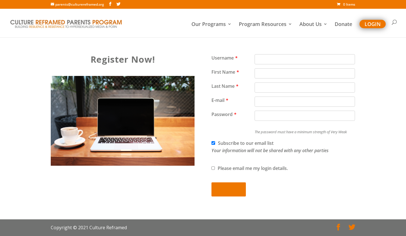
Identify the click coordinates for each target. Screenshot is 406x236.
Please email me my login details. (249, 168)
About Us (310, 24)
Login (373, 24)
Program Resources (262, 24)
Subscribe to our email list (269, 147)
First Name (225, 72)
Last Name (225, 86)
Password (224, 114)
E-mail (219, 100)
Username (224, 58)
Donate (343, 24)
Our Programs (208, 24)
